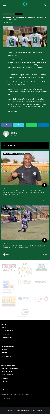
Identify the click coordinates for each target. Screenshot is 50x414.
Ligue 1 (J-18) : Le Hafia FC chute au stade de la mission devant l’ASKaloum (24, 247)
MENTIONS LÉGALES (7, 337)
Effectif (4, 353)
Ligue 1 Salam (5, 378)
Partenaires (5, 334)
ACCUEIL (3, 324)
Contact (4, 327)
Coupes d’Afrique (7, 375)
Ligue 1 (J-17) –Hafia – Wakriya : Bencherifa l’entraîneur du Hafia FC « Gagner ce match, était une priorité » (23, 193)
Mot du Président (7, 331)
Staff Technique (6, 356)
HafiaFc (10, 410)
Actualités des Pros (8, 365)
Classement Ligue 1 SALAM (9, 368)
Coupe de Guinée (6, 372)
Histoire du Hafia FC (7, 346)
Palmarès (4, 349)
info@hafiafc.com (7, 403)
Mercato (4, 381)
